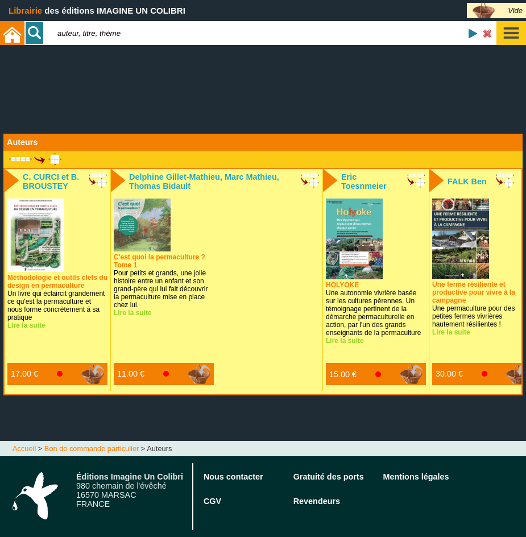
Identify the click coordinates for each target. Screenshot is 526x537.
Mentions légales (416, 476)
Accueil (24, 448)
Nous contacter (233, 476)
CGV (212, 501)
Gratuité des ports (328, 476)
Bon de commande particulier (91, 448)
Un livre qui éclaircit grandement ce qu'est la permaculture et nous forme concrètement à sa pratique (57, 297)
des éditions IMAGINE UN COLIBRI (97, 10)
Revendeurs (316, 501)
